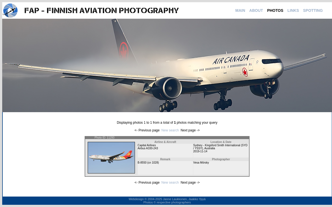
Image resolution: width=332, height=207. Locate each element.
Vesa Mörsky (201, 162)
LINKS (293, 10)
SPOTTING (313, 10)
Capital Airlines (147, 145)
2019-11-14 (200, 151)
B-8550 (142, 162)
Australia (209, 148)
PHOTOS (275, 10)
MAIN (240, 10)
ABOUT (256, 10)
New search (170, 130)
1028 (155, 162)
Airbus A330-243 (148, 148)
